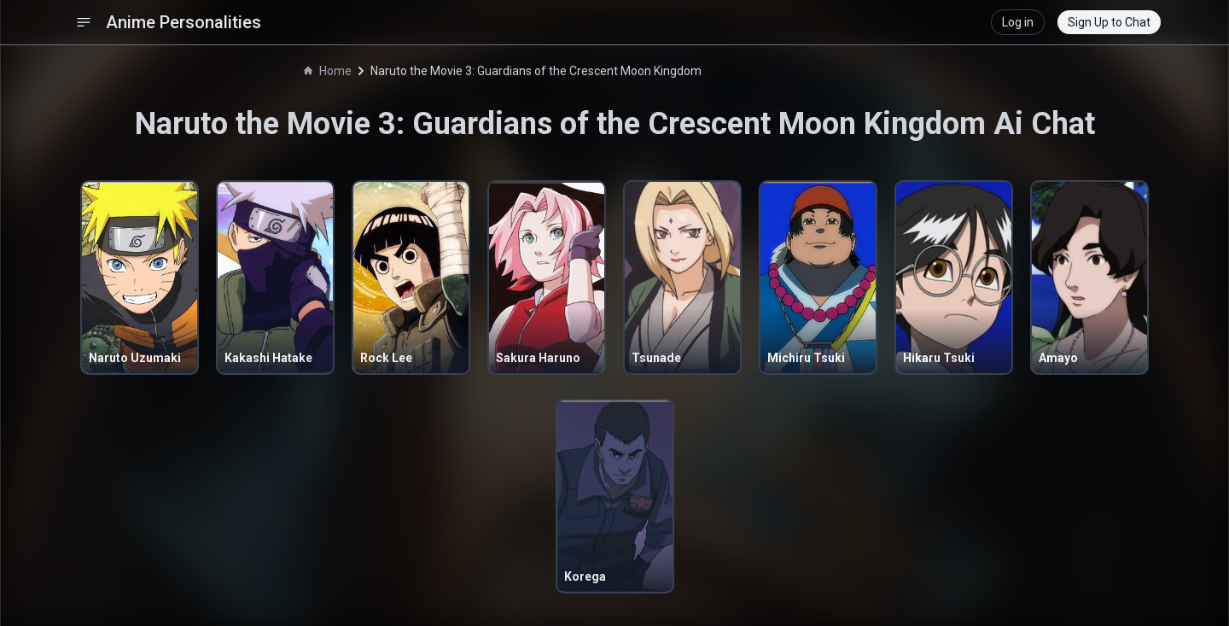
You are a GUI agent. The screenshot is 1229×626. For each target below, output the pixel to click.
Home (328, 71)
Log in (1018, 22)
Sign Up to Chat (1109, 22)
